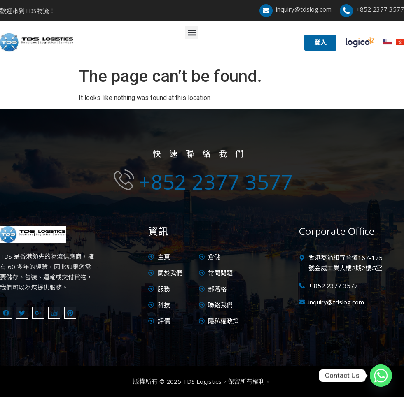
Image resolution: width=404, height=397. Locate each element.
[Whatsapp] (381, 375)
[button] (191, 32)
